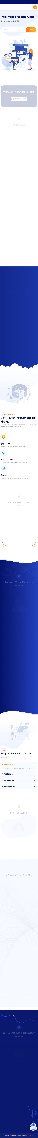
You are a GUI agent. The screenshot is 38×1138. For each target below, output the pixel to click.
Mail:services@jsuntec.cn (23, 2)
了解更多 (31, 30)
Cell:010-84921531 (15, 2)
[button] (4, 544)
